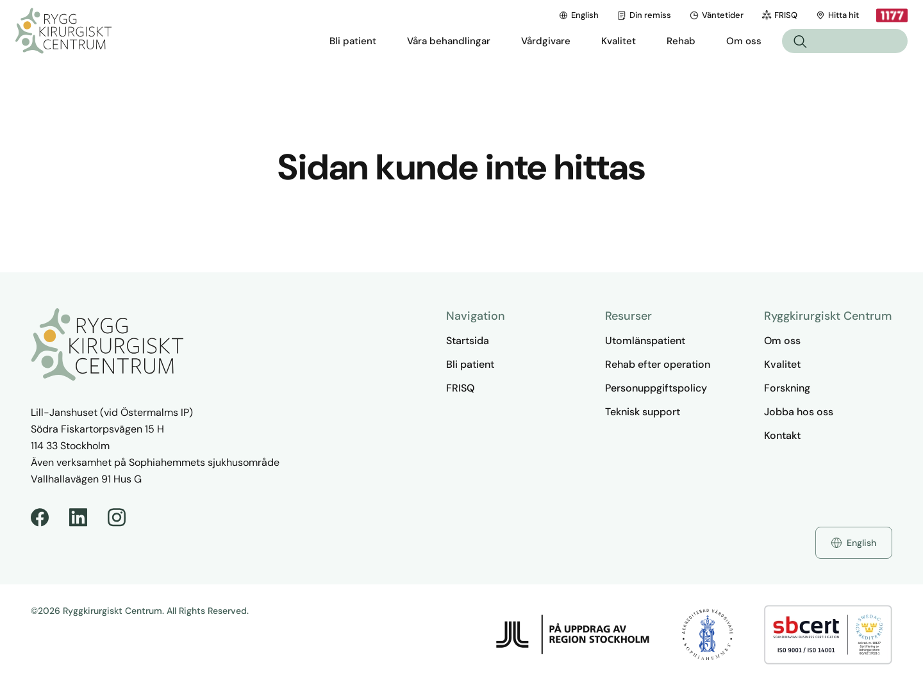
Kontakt (782, 435)
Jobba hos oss (798, 411)
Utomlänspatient (645, 340)
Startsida (467, 340)
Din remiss (644, 15)
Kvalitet (782, 364)
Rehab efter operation (657, 364)
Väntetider (716, 15)
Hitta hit (837, 15)
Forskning (787, 388)
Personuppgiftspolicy (656, 388)
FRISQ (779, 15)
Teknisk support (642, 411)
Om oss (782, 340)
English (578, 15)
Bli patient (470, 364)
